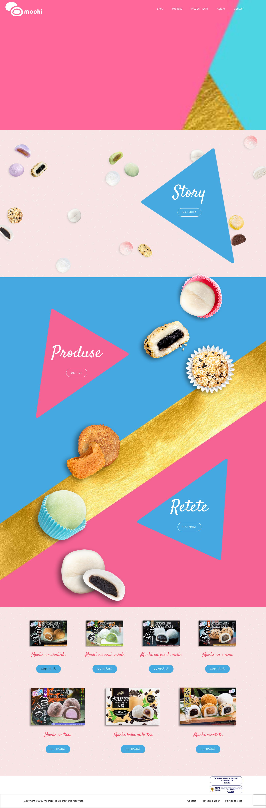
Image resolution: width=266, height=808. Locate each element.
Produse (177, 9)
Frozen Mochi (199, 9)
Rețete (221, 9)
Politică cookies (233, 801)
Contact (238, 9)
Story (160, 9)
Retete (199, 507)
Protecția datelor (210, 801)
